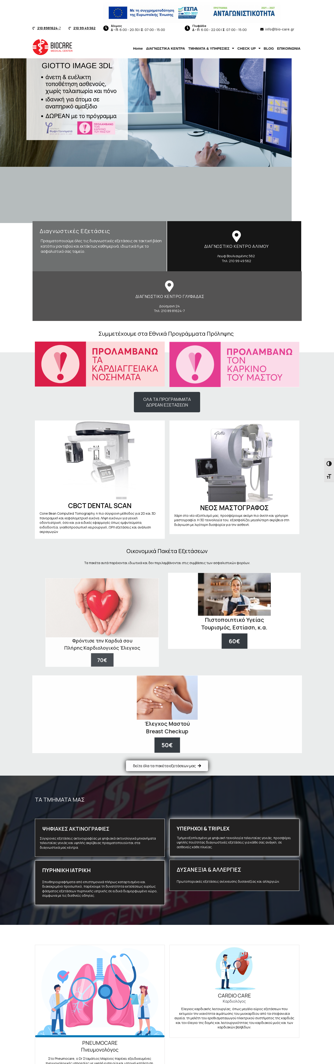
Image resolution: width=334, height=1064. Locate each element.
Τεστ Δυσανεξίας (266, 1005)
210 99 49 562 (84, 28)
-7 (49, 28)
